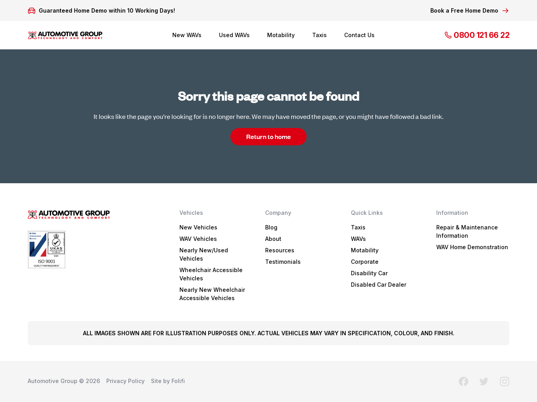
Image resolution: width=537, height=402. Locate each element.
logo (65, 35)
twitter (484, 381)
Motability (281, 35)
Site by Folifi (168, 381)
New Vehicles (198, 227)
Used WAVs (234, 35)
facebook (463, 381)
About (273, 238)
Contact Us (359, 35)
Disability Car (369, 273)
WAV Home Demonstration (472, 247)
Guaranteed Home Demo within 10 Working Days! (107, 10)
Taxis (319, 35)
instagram (504, 381)
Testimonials (283, 261)
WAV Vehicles (198, 238)
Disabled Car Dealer (378, 284)
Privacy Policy (125, 381)
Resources (279, 250)
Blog (271, 227)
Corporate (365, 261)
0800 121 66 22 (476, 35)
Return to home (268, 136)
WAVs (358, 238)
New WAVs (187, 35)
